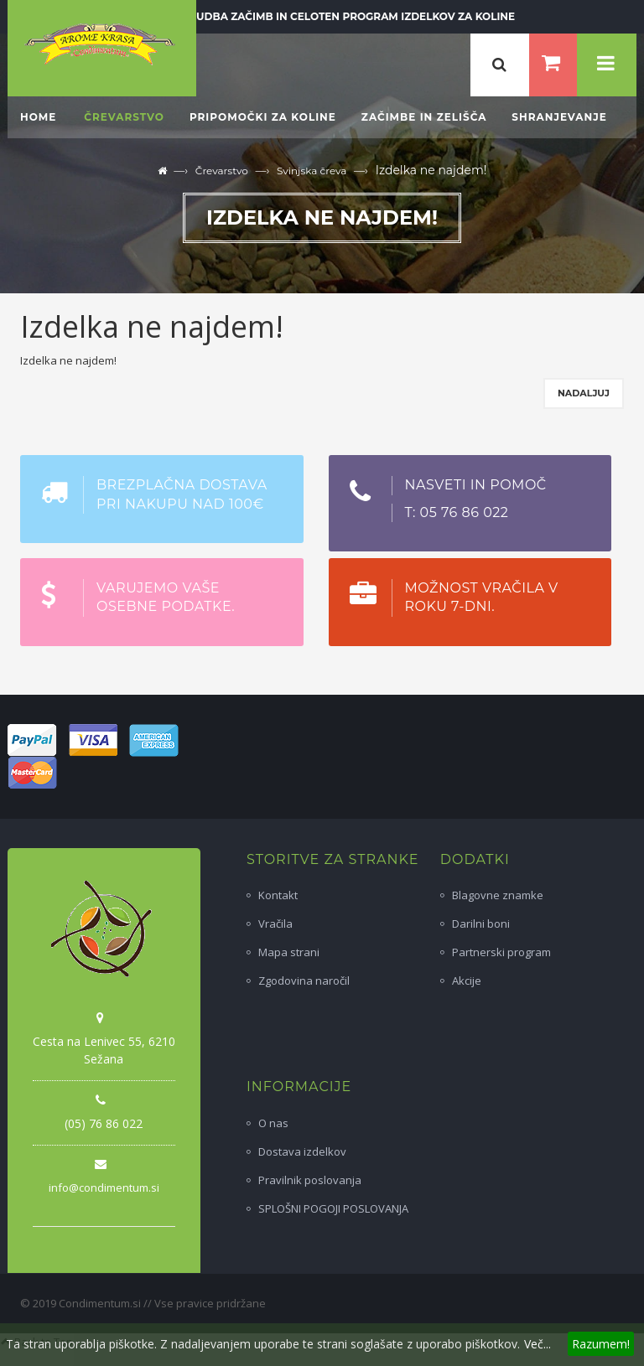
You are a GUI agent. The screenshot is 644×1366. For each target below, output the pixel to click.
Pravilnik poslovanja (309, 1179)
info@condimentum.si (104, 1187)
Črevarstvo (221, 170)
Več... (537, 1344)
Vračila (275, 923)
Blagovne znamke (497, 895)
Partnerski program (501, 952)
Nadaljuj (584, 393)
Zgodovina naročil (304, 980)
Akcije (466, 980)
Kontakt (278, 895)
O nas (273, 1123)
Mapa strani (288, 952)
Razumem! (601, 1344)
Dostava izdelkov (302, 1151)
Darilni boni (481, 923)
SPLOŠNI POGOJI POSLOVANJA (333, 1208)
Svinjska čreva (311, 170)
